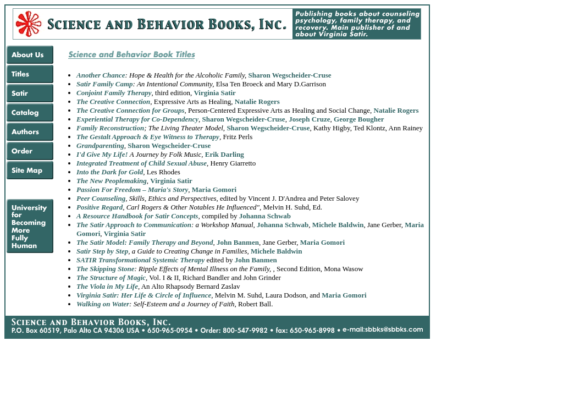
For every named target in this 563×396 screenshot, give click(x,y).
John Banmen (238, 242)
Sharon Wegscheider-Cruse (289, 75)
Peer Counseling (100, 198)
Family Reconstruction (110, 128)
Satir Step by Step (102, 251)
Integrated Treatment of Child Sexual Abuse (141, 163)
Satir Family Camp (104, 84)
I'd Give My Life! (103, 154)
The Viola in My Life (107, 286)
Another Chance (100, 75)
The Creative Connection (113, 101)
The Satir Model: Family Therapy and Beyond (144, 242)
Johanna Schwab (265, 216)
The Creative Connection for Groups (130, 110)
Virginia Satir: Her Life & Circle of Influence (143, 295)
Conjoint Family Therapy (114, 93)
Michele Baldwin (338, 225)
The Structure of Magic (111, 277)
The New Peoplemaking (111, 181)
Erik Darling (224, 154)
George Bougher (359, 119)
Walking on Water (102, 304)
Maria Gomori (214, 189)
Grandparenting (100, 145)
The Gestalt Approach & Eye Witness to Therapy (147, 137)
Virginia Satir (214, 93)
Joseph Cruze (309, 119)
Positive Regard (99, 207)
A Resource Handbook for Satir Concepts (137, 216)
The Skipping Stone (105, 269)
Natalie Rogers (257, 101)
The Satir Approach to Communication (133, 225)
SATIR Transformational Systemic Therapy (140, 260)
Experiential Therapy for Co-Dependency (137, 119)
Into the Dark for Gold (109, 172)
